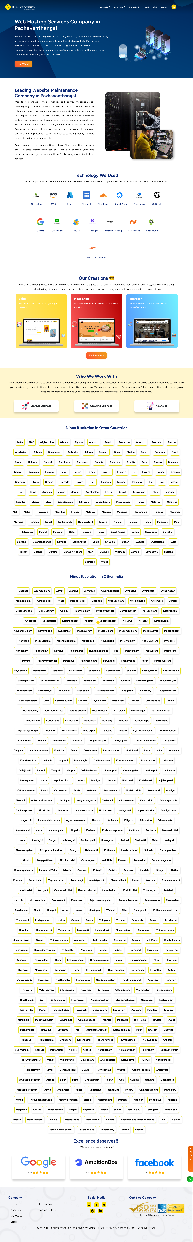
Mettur (61, 920)
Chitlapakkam (116, 600)
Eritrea (77, 472)
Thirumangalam (144, 680)
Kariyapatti (127, 1059)
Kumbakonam (172, 940)
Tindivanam (147, 1049)
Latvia (155, 492)
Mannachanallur (138, 960)
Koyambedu (45, 630)
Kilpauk (89, 620)
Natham (111, 780)
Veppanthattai (56, 880)
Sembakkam (113, 670)
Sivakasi (86, 1069)
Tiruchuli (145, 1059)
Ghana (35, 482)
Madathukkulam (44, 1019)
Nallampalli (152, 770)
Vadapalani (83, 690)
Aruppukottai (107, 1059)
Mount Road (107, 640)
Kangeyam (119, 1009)
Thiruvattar (146, 820)
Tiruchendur (77, 999)
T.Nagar (125, 680)
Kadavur (91, 830)
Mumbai (122, 1099)
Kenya (108, 492)
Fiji (134, 472)
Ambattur (130, 590)
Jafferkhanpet (128, 610)
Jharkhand (63, 1089)
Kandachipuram (169, 1049)
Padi (116, 650)
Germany (20, 482)
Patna (75, 1079)
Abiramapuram (63, 700)
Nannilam (171, 980)
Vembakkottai (68, 1069)
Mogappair (88, 640)
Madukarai (132, 750)
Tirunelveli (81, 1009)
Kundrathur (64, 630)
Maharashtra (105, 1099)
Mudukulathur (37, 900)
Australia (156, 442)
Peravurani (86, 950)
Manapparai (41, 970)
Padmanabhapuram (49, 820)
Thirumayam (150, 890)
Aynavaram (99, 700)
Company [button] (118, 7)
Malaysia (156, 502)
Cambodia (64, 462)
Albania (64, 442)
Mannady (107, 720)
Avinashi (136, 1009)
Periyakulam (41, 960)
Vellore (73, 1049)
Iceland (121, 482)
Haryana (149, 1079)
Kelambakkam (70, 620)
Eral (42, 999)
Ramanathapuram (128, 900)
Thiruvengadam (59, 940)
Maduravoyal (150, 630)
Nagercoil (26, 820)
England (168, 551)
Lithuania (84, 502)
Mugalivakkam (149, 640)
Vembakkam (46, 1039)
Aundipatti (22, 960)
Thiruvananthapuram (40, 1099)
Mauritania (42, 511)
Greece (49, 482)
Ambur (171, 970)
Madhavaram (84, 630)
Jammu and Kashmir (61, 1129)
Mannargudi (83, 980)
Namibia (18, 521)
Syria (173, 541)
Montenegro (140, 511)
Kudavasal (153, 980)
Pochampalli (88, 840)
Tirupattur (155, 970)
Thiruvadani (172, 900)
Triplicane (106, 730)
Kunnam (17, 880)
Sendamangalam (161, 860)
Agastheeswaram (75, 820)
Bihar (63, 1079)
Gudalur (112, 870)
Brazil (175, 452)
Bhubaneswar (55, 1109)
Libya (48, 502)
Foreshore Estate (53, 710)
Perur (147, 750)
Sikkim (117, 1109)
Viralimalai (26, 890)
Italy (21, 492)
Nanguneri (147, 999)
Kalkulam (113, 820)
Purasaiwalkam (162, 660)
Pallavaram (151, 650)
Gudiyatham (22, 1049)
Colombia (115, 462)
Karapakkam (149, 610)
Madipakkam (105, 630)
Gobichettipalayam (41, 800)
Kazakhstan (92, 492)
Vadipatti (140, 840)
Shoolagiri (37, 840)
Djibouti (17, 472)
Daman (176, 1119)
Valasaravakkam (105, 690)
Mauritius (60, 511)
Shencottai (120, 940)
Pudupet (123, 720)
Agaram (82, 700)
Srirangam (60, 970)
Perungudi (109, 660)
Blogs (14, 1221)
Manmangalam (56, 830)
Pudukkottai (130, 890)
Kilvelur (26, 860)
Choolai (170, 700)
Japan (61, 492)
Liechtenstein (65, 502)
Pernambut (56, 1049)
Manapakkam (171, 630)
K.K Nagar (30, 620)
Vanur (50, 1059)
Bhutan (131, 452)
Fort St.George (77, 710)
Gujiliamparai (165, 780)
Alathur (175, 870)
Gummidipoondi (87, 1019)
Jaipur (104, 1109)
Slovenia (22, 541)
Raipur (109, 1079)
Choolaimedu (137, 600)
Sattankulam (58, 999)
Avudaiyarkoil (96, 880)
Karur (39, 830)
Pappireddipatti (62, 780)
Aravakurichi (22, 830)
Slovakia (167, 531)
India (20, 442)
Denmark (173, 462)
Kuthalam (109, 850)
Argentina (124, 442)
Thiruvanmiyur (168, 680)
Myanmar (175, 511)
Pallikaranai (170, 650)
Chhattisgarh (92, 1079)
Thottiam (172, 960)
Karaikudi (24, 930)
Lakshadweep (86, 1129)
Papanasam (21, 950)
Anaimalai (173, 750)
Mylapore (169, 640)
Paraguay (162, 521)
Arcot (65, 910)
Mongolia (122, 511)
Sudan (125, 541)
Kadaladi (168, 890)
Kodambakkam (107, 620)
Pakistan (133, 521)
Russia (101, 531)
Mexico (75, 511)
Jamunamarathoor (96, 1029)
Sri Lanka (110, 541)
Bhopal (88, 1099)
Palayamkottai (61, 1009)
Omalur (75, 920)
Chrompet (157, 600)
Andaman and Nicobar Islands (137, 1119)
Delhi (163, 1119)
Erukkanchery (30, 710)
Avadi (61, 600)
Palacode (169, 770)
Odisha (37, 1109)
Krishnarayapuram (112, 830)
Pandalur (129, 870)
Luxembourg (103, 502)
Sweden (139, 541)
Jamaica (47, 492)
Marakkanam (104, 1049)
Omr (46, 700)
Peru (176, 521)
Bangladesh (54, 452)
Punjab (73, 1109)
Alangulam (80, 940)
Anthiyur (171, 790)
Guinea (79, 482)
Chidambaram (102, 760)
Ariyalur (41, 740)
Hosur (22, 840)
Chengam (65, 1039)
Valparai (63, 760)
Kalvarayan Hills (168, 800)
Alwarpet (89, 590)
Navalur (58, 650)
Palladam (152, 1009)
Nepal (48, 521)
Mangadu (23, 640)
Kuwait (122, 492)
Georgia (175, 472)
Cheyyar (168, 1029)
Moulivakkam (127, 640)
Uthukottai (63, 1029)
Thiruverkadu (24, 690)
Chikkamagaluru (148, 1089)
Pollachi (47, 760)
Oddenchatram (26, 790)
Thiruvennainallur (31, 1059)
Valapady (104, 920)
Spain (96, 541)
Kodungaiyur (32, 720)
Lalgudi (119, 960)
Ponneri (106, 1019)
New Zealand (85, 521)
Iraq (162, 482)
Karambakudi (109, 890)
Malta (27, 511)
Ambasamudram (100, 999)
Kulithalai (134, 830)
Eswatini (106, 472)
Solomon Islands (42, 541)
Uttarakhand (72, 1119)
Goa (121, 1079)
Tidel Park (49, 730)
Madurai (124, 840)
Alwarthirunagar (110, 590)
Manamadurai (123, 930)
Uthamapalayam (99, 960)
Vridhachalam (89, 770)
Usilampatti (91, 850)
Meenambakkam (66, 640)
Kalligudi (169, 840)
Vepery (123, 730)
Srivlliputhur (104, 1069)
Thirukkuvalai (67, 860)
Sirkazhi (148, 850)
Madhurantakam (38, 750)
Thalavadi (107, 800)
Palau (148, 521)
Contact (164, 7)
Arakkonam (21, 910)
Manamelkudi (118, 880)
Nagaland (21, 1109)
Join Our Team (46, 1204)
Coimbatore (90, 750)
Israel (33, 492)
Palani (44, 790)
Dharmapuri (110, 770)
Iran (151, 482)
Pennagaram (27, 780)
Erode (77, 790)
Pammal (26, 660)
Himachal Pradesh (27, 1089)
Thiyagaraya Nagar (27, 730)
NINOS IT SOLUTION (100, 1228)
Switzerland (157, 541)
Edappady (137, 920)
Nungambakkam (98, 650)
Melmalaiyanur (126, 1049)
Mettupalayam (111, 750)
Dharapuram (100, 1009)
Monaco (106, 511)
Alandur (73, 590)
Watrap (121, 1069)
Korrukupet (52, 720)
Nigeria (103, 521)
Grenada (64, 482)
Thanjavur (152, 950)
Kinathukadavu (28, 760)
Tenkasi (136, 940)
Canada (99, 462)
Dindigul (95, 780)
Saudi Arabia (118, 531)
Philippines (27, 531)
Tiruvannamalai (127, 1039)
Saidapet (57, 670)
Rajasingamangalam (100, 900)
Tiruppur (168, 1009)
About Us (16, 1210)
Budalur (103, 950)
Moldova (90, 511)
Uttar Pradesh (35, 1119)
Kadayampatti (43, 920)
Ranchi (79, 1089)
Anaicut (167, 1039)
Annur (74, 750)
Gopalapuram (46, 610)
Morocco (158, 511)
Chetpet (134, 700)
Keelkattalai (49, 620)
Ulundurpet (63, 810)
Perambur (68, 660)
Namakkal (140, 860)
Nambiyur (64, 800)
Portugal (58, 531)
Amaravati (162, 1069)
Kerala (19, 1099)
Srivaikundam (164, 989)
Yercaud (120, 920)
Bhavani (20, 800)
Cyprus (158, 462)
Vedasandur (60, 790)
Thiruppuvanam (165, 930)
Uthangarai (107, 840)
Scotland (90, 561)
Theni (58, 960)
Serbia (135, 531)
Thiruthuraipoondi (131, 980)
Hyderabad (170, 1109)
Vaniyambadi (24, 980)
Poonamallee (128, 660)
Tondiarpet (89, 730)
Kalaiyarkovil (102, 930)
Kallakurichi (146, 800)
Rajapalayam (32, 1069)
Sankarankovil (21, 940)
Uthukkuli (23, 1019)
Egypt (64, 472)
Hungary (106, 482)
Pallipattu (122, 1019)
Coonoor (82, 870)
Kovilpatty (103, 989)
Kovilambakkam (23, 630)
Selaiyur (131, 670)
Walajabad (125, 810)
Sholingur (94, 910)
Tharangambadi (168, 850)
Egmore (173, 600)
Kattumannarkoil (125, 760)
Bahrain (37, 452)
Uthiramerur (105, 810)
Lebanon (169, 492)
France (161, 472)
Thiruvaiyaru (171, 950)
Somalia (61, 541)
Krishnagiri (69, 840)
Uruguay (104, 551)
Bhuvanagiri (80, 760)
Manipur (138, 1099)
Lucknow (54, 1119)
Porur (145, 660)
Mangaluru (170, 1089)
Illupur (135, 880)
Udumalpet (66, 1019)
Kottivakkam (170, 610)
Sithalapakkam (25, 680)
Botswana (160, 452)
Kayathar (86, 989)
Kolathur (127, 620)
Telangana (152, 1109)
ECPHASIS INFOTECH (143, 1228)
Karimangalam (131, 770)
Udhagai (159, 870)
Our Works (134, 7)
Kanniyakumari (168, 810)
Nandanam (22, 650)
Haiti (92, 482)
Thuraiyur (23, 970)
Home (14, 1204)
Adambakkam (42, 590)
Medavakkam (43, 640)
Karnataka (95, 1089)
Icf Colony (119, 710)
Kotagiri (97, 870)
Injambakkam (82, 610)
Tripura (17, 1119)
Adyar (59, 590)
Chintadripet (153, 700)
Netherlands (65, 521)
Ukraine (53, 551)
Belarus (88, 452)
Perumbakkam (89, 660)
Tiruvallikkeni (69, 730)
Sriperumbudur (145, 810)
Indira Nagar (138, 710)
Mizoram (172, 1099)
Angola (108, 442)
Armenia (140, 442)
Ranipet (51, 910)
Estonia (91, 472)
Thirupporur (169, 740)
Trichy (76, 970)
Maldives (172, 502)
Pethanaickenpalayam (165, 910)
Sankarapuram (24, 810)
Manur (42, 1009)
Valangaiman (46, 989)
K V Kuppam (149, 1039)
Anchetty (151, 830)
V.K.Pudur (152, 940)
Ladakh (124, 1129)
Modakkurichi (112, 790)
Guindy (64, 610)
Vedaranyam (88, 860)
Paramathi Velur (48, 870)
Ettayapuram (67, 989)
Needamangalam (105, 980)
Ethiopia (121, 472)
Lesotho (20, 502)
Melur (155, 840)
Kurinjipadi (24, 770)
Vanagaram (127, 690)
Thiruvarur (43, 980)
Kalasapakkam (121, 1029)
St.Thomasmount (50, 680)
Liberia (35, 502)
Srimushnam (148, 760)
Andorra (93, 442)
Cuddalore (167, 760)
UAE (31, 442)
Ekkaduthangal (24, 610)
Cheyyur (18, 750)
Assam (50, 1079)
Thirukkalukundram (145, 740)
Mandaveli (90, 720)
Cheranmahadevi (125, 999)
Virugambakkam (167, 690)
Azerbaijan (21, 452)
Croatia (131, 462)
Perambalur (35, 880)
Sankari (154, 920)
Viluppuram (87, 1059)
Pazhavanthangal (47, 660)
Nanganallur (41, 650)
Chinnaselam (126, 800)
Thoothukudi (27, 999)
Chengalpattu (120, 740)
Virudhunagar (163, 1059)
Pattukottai (68, 950)
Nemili (37, 910)
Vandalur (59, 750)
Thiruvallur (64, 690)
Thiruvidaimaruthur (44, 950)
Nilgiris (67, 870)
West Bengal (93, 1119)
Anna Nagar (168, 590)
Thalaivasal (22, 920)
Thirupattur (64, 930)
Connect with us (47, 1210)
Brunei (18, 462)
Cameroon (82, 462)
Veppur (71, 770)
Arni (78, 1029)
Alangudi (43, 890)
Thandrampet (105, 1039)
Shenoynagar (149, 670)
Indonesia (137, 482)
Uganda (38, 551)
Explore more (96, 355)
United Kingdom (73, 551)
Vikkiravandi (67, 1059)
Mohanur (123, 860)
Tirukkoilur (45, 810)
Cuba (144, 462)
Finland (146, 472)
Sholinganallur (171, 670)
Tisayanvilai (26, 1009)
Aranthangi (77, 880)
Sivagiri (40, 940)
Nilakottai (127, 780)
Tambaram (72, 680)
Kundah (144, 870)
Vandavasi (27, 1039)
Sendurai (77, 740)
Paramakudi (58, 900)
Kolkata (110, 1119)
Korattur (143, 620)
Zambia (135, 551)
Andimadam (59, 740)
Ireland (174, 482)
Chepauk (97, 600)
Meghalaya (155, 1099)
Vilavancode (165, 820)
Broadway (118, 700)
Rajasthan (88, 1109)
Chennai (23, 590)
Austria (172, 442)
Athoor (81, 780)
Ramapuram (24, 740)
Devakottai (170, 920)
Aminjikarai (148, 590)
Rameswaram (152, 900)
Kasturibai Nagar (161, 710)
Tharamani (108, 680)
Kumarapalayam (23, 870)
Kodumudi (92, 790)
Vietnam (120, 551)
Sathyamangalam (86, 800)
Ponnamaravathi (170, 880)
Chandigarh (167, 1079)
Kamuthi (18, 900)
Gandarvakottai (63, 890)
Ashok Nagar (44, 600)
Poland (43, 531)
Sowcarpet (161, 720)
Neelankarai (76, 650)
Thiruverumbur (116, 970)
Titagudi (55, 770)
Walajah (110, 910)
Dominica (33, 472)
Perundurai (153, 790)
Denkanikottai (170, 830)
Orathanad (135, 950)
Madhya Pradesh (68, 1099)
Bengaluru (113, 1089)
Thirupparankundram (51, 850)
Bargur (52, 840)
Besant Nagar (77, 600)
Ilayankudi (83, 930)
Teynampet (90, 680)
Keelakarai (77, 900)
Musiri (157, 960)
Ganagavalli (140, 910)
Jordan (75, 492)
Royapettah (20, 670)
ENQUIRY (191, 1158)
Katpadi (39, 1049)
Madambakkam (128, 630)
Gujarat (134, 1079)
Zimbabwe (152, 551)
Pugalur (75, 830)
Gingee (87, 1049)
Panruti (41, 770)
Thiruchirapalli (93, 970)
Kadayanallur (99, 940)
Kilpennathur (84, 1039)
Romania (86, 531)
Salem (89, 920)
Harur (44, 780)
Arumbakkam (23, 600)
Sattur (49, 1069)
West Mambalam (28, 700)
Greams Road (99, 710)
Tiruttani (157, 1019)
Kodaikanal (145, 780)
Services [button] (104, 7)
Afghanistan (47, 442)
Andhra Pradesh (141, 1069)
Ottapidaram (122, 989)
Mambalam (71, 720)
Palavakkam (132, 650)
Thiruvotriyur (45, 690)
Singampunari (44, 930)
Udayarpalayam (97, 740)
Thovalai (96, 820)
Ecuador (49, 472)
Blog (155, 7)
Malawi (140, 502)
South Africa (79, 541)
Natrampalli (137, 970)
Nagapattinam (45, 860)
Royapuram (39, 670)
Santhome (94, 670)
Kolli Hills (107, 860)
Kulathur (150, 880)
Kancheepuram (84, 810)
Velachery (145, 690)
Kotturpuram (161, 620)
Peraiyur (74, 850)
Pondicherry (107, 1129)
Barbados (73, 452)
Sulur (159, 750)
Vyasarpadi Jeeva (143, 730)
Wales (104, 561)
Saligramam (75, 670)
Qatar (72, 531)
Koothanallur (63, 980)
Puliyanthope (141, 720)
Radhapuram (166, 999)
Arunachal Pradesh (29, 1079)
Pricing (146, 7)
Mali (15, 511)
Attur (124, 910)
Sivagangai (144, 930)
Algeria (79, 442)
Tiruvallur (46, 1029)
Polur (139, 1029)
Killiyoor (128, 820)
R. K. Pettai (140, 1019)
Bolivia (144, 452)
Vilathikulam (143, 989)
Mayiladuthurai (129, 850)
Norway (118, 521)
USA (90, 551)
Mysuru (129, 1089)
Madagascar (123, 502)
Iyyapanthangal (105, 610)
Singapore (151, 531)
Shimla (47, 1089)
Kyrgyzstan (139, 492)
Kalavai (79, 910)
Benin (117, 452)
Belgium (103, 452)
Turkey (23, 551)
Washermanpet (168, 730)
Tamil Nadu (134, 1109)
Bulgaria (33, 462)
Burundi (48, 462)
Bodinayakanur (75, 960)
